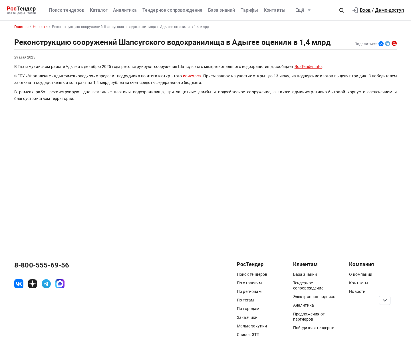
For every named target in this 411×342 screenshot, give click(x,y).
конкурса (192, 76)
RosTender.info (308, 66)
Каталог (99, 10)
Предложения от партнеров (309, 316)
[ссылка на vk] (18, 283)
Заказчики (247, 317)
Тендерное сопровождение (172, 10)
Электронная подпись (314, 296)
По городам (248, 308)
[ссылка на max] (60, 283)
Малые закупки (252, 326)
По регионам (249, 291)
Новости (357, 291)
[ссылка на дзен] (32, 283)
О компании (360, 274)
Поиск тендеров (66, 10)
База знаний (221, 10)
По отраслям (249, 283)
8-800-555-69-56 (41, 265)
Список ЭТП (248, 334)
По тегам (245, 300)
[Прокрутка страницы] (384, 300)
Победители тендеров (313, 327)
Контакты (274, 10)
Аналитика (125, 10)
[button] (342, 10)
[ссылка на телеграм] (46, 283)
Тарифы (249, 10)
